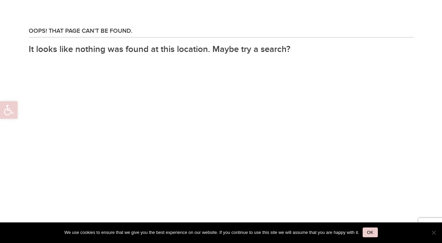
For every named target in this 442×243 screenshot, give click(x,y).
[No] (433, 232)
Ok (370, 232)
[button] (9, 110)
